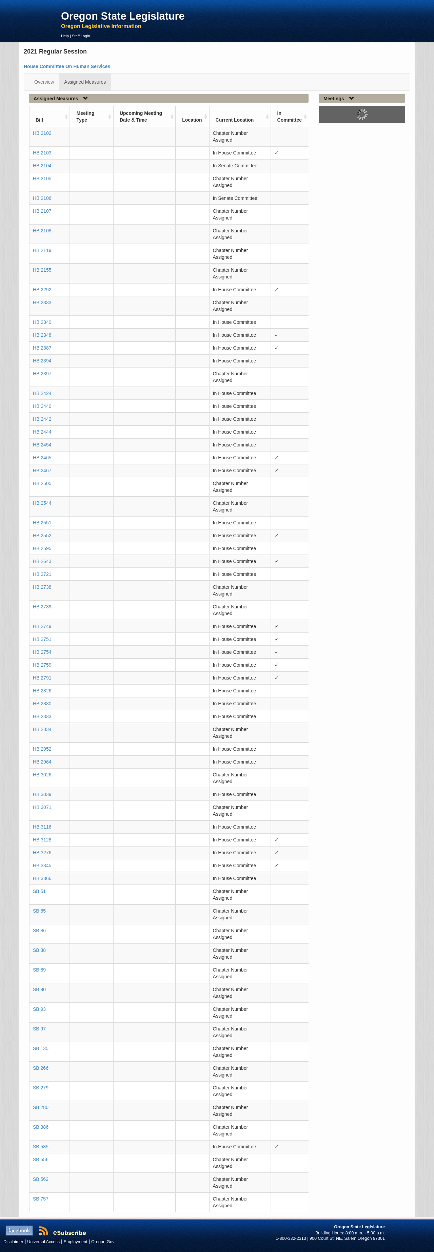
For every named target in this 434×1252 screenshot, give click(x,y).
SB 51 (39, 891)
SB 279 (40, 1087)
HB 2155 (42, 270)
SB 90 (39, 989)
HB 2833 (42, 716)
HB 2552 (42, 535)
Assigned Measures (85, 82)
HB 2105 (42, 178)
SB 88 (39, 950)
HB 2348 (42, 335)
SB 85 (39, 911)
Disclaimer (13, 1241)
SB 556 (40, 1159)
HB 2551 (42, 522)
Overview (44, 82)
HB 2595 (42, 548)
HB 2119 (42, 250)
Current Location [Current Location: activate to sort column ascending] (235, 120)
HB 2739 (42, 606)
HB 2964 (42, 762)
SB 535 (40, 1146)
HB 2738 (42, 587)
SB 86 (39, 930)
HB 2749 (42, 626)
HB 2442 (42, 419)
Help (65, 36)
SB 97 (39, 1028)
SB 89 (39, 970)
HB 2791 (42, 678)
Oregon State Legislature (123, 16)
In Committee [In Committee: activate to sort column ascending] (289, 116)
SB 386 (40, 1127)
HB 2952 (42, 749)
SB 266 (40, 1068)
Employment (75, 1241)
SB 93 (39, 1009)
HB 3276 (42, 852)
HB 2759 (42, 665)
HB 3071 (42, 807)
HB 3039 (42, 794)
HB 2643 (42, 561)
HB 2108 (42, 230)
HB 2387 (42, 348)
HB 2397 (42, 373)
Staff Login (81, 36)
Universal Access (43, 1241)
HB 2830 (42, 703)
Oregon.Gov (103, 1241)
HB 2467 (42, 470)
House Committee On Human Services (67, 66)
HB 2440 (42, 406)
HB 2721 (42, 574)
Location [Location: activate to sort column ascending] (192, 120)
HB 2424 (42, 393)
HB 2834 (42, 729)
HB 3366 (42, 878)
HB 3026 (42, 774)
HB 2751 (42, 639)
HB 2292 (42, 289)
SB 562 (40, 1179)
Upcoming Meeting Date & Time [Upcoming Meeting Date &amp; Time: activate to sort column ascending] (141, 116)
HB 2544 (42, 503)
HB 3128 (42, 839)
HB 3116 (42, 827)
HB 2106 (42, 198)
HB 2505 (42, 483)
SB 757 (40, 1199)
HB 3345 (42, 865)
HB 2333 (42, 302)
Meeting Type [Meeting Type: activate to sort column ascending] (85, 116)
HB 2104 (42, 165)
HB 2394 (42, 360)
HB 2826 (42, 690)
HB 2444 (42, 432)
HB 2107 (42, 211)
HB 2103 (42, 152)
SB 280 (40, 1107)
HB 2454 (42, 444)
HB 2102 (42, 133)
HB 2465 (42, 457)
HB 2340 (42, 322)
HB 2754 (42, 652)
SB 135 (40, 1048)
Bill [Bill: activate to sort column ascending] (39, 120)
